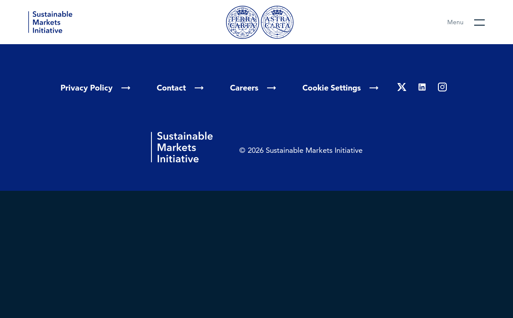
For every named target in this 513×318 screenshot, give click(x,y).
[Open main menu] (466, 22)
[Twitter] (402, 87)
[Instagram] (442, 87)
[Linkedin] (422, 87)
